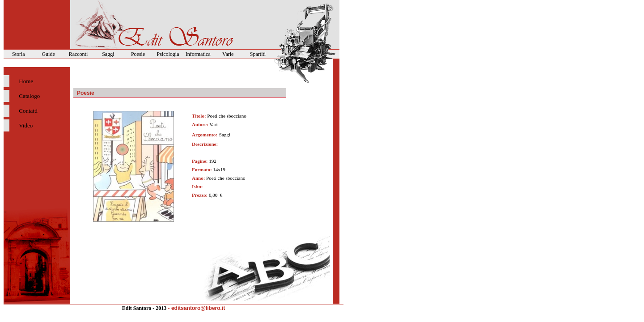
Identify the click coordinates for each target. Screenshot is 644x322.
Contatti (28, 110)
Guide (48, 54)
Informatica (198, 54)
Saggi (108, 54)
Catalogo (29, 96)
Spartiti (258, 54)
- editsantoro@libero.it (196, 308)
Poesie (138, 54)
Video (26, 125)
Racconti (78, 54)
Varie (227, 54)
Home (26, 81)
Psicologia (168, 54)
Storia (18, 54)
